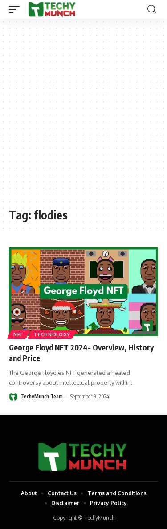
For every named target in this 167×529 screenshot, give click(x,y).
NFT (18, 334)
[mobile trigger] (16, 9)
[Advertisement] (83, 117)
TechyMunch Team (42, 396)
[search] (151, 9)
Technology (52, 334)
